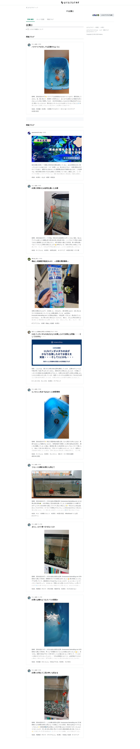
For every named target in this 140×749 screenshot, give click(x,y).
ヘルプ (100, 30)
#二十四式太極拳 (68, 454)
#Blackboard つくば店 (71, 513)
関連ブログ (50, 19)
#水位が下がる (54, 662)
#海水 (33, 177)
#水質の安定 (35, 111)
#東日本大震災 (36, 456)
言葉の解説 (30, 19)
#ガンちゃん (45, 662)
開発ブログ (106, 30)
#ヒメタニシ (53, 454)
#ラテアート (35, 516)
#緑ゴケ (60, 454)
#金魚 (33, 109)
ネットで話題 (40, 19)
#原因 (47, 177)
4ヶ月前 (40, 524)
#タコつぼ (64, 109)
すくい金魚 (34, 44)
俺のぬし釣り (35, 258)
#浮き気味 (50, 589)
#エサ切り (68, 662)
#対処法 (52, 177)
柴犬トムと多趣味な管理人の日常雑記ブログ (43, 331)
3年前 (40, 258)
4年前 (39, 464)
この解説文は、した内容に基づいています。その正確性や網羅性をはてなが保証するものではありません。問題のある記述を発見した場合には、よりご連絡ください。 (34, 29)
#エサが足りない (72, 589)
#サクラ (44, 589)
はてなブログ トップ (32, 7)
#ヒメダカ (44, 381)
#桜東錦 (38, 589)
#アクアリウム (36, 323)
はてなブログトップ (91, 31)
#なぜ (43, 177)
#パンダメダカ (36, 381)
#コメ (37, 513)
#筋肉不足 (57, 589)
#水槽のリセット (45, 513)
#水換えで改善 (66, 735)
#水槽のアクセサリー (53, 109)
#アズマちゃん (51, 735)
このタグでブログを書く (107, 15)
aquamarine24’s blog (37, 132)
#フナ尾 (77, 250)
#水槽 (42, 323)
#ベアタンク (57, 381)
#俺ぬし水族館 (50, 323)
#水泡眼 (38, 109)
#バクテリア (71, 109)
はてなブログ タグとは (92, 30)
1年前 (39, 44)
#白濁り (44, 109)
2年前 (44, 132)
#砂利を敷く (53, 250)
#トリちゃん (39, 250)
